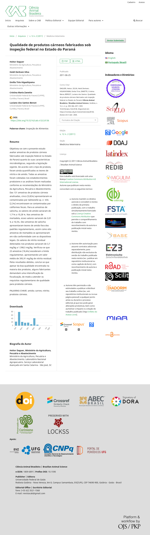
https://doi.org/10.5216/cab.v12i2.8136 (30, 120)
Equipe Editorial (76, 20)
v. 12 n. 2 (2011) (36, 36)
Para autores (95, 20)
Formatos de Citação (71, 120)
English (112, 58)
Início (8, 20)
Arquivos (19, 20)
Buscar (138, 20)
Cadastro (131, 2)
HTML (77, 61)
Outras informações (17, 26)
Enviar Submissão (115, 40)
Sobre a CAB (35, 20)
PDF (66, 61)
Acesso (142, 2)
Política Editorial (53, 20)
